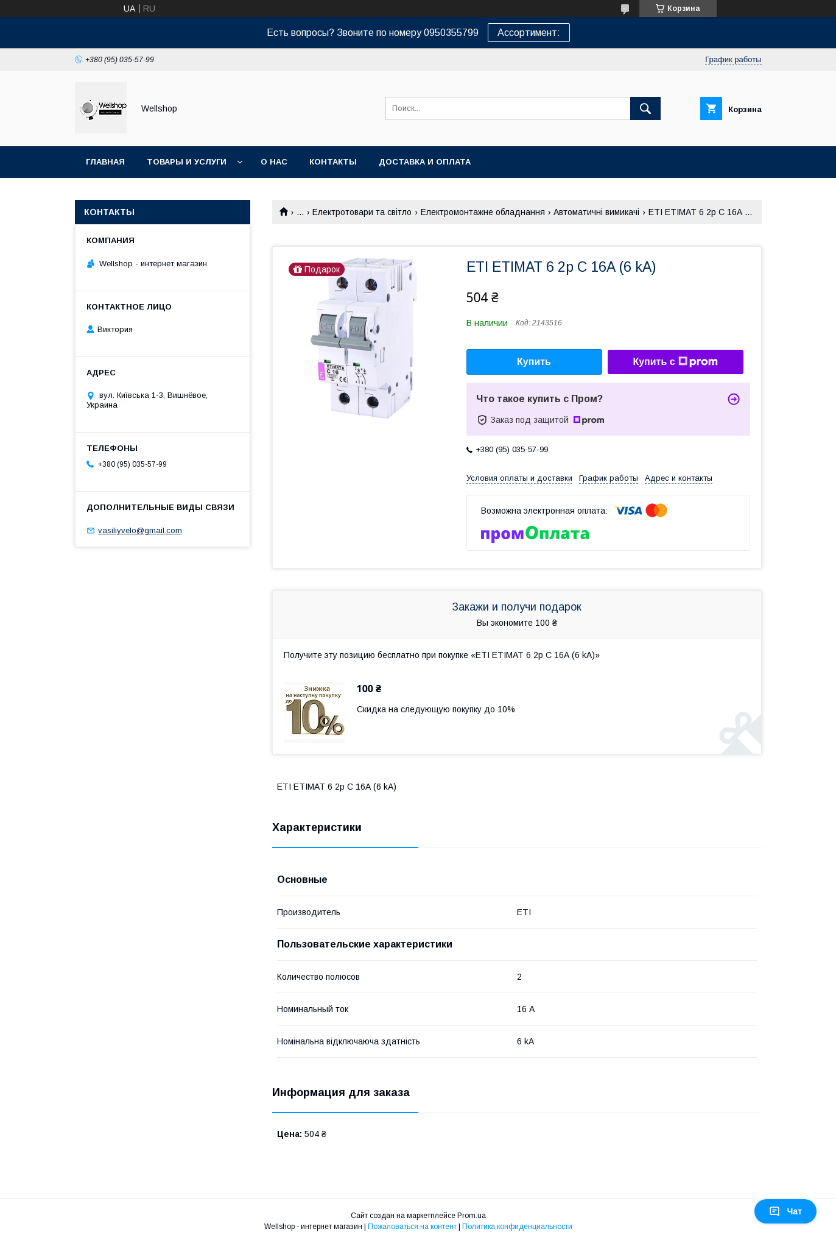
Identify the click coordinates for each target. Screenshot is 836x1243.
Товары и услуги (187, 161)
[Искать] (645, 108)
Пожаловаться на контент (412, 1226)
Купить (534, 361)
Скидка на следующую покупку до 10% (436, 709)
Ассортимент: (528, 32)
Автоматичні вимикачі (596, 212)
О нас (274, 161)
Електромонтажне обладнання (483, 212)
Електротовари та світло (362, 212)
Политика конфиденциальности (517, 1226)
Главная (105, 161)
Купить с (675, 361)
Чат (785, 1211)
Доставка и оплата (425, 161)
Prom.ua (471, 1215)
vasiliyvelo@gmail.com (140, 530)
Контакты (333, 161)
